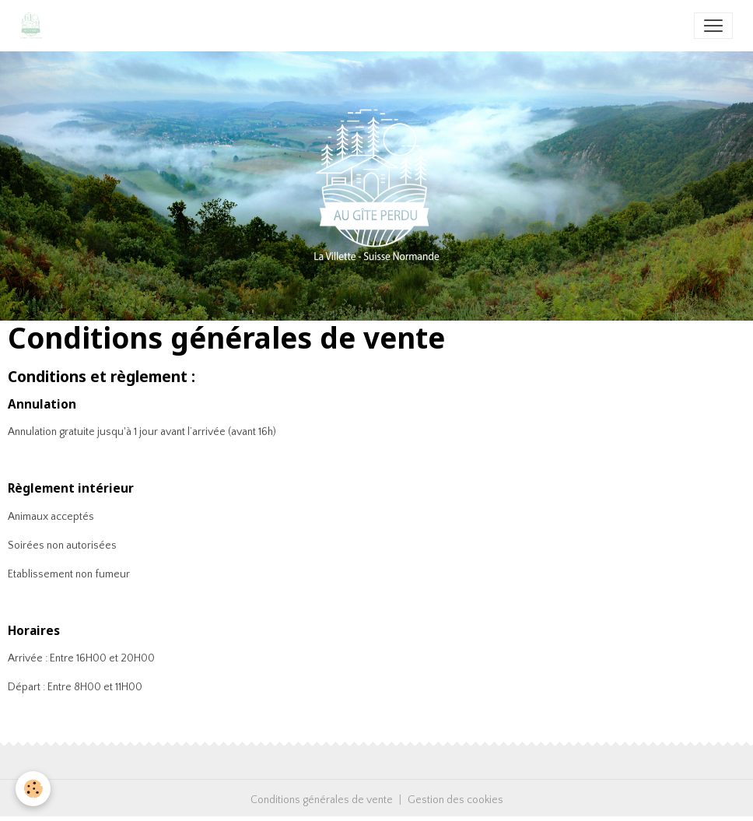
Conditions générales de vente (321, 800)
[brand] (34, 25)
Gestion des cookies (455, 800)
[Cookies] (33, 788)
